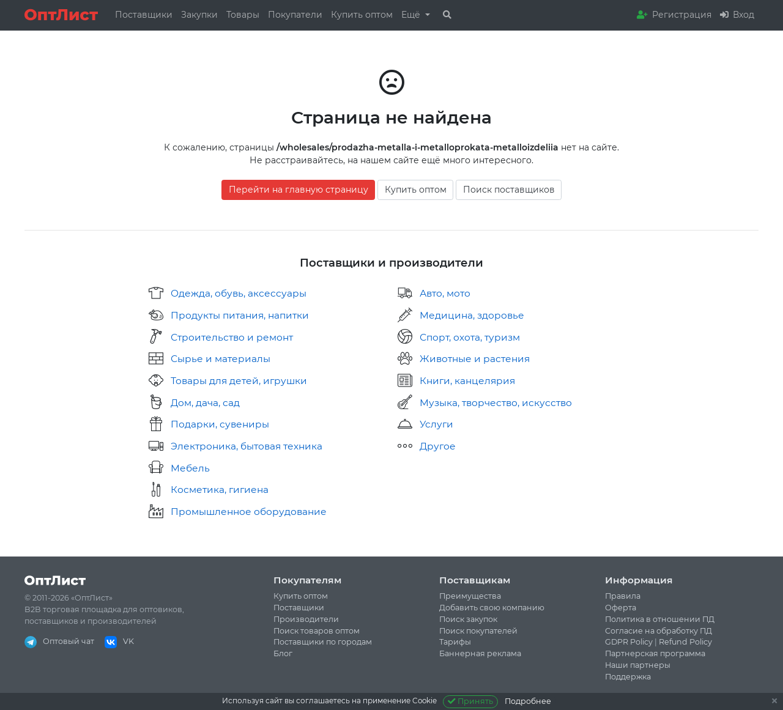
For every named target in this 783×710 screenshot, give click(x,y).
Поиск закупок (468, 619)
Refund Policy (685, 641)
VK (119, 641)
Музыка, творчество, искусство (496, 403)
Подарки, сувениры (220, 424)
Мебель (190, 468)
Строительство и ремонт (232, 337)
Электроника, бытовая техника (246, 446)
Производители (306, 619)
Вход (737, 14)
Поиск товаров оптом (316, 630)
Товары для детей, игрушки (239, 380)
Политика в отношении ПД (659, 619)
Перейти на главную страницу (298, 189)
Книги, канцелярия (467, 380)
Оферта (620, 607)
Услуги (436, 424)
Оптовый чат (59, 641)
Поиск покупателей (478, 630)
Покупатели (295, 14)
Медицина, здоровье (472, 315)
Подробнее (528, 701)
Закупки (199, 14)
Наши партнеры (637, 665)
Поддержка (628, 676)
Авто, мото (445, 293)
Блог (282, 653)
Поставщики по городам (322, 641)
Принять (471, 701)
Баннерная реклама (480, 653)
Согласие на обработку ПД (658, 630)
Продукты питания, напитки (240, 315)
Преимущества (470, 596)
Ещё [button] (412, 14)
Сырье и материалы (220, 358)
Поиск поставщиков (509, 189)
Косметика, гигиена (220, 489)
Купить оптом (362, 14)
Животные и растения (475, 358)
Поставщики (144, 14)
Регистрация (674, 14)
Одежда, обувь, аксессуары (238, 293)
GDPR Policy (629, 641)
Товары (242, 14)
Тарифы (455, 641)
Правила (622, 596)
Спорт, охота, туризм (470, 337)
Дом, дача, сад (205, 403)
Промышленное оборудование (249, 511)
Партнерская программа (655, 653)
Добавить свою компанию (491, 607)
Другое (438, 446)
